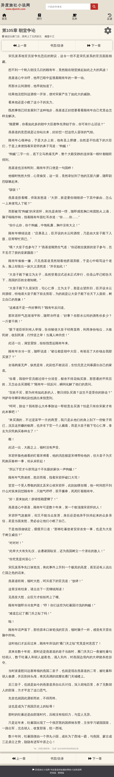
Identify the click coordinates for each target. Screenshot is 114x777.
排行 (39, 17)
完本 (74, 17)
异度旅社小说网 (42, 770)
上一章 (20, 45)
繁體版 (61, 773)
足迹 (109, 17)
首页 (4, 17)
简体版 (53, 773)
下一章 (94, 45)
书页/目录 (57, 45)
